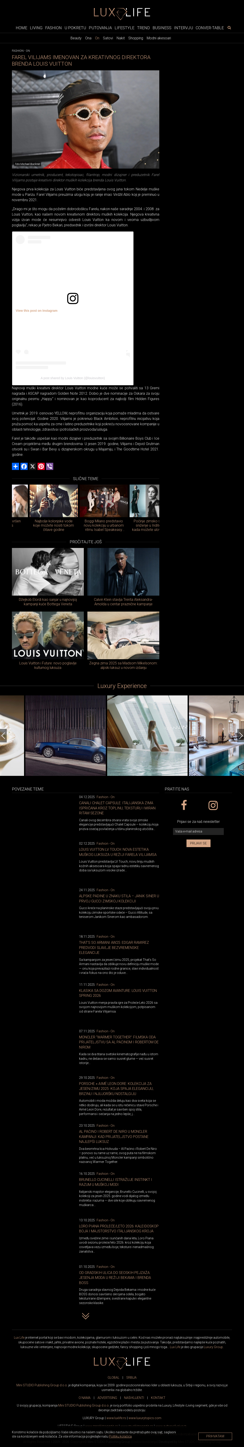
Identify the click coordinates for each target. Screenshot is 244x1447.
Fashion (53, 27)
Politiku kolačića (120, 1436)
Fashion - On (106, 797)
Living (36, 27)
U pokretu (75, 27)
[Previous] (3, 735)
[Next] (240, 735)
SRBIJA (131, 1377)
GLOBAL (113, 1377)
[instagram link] (212, 805)
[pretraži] (229, 28)
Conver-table (210, 27)
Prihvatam (215, 1436)
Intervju (183, 27)
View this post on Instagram (37, 310)
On (97, 38)
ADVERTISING (107, 1398)
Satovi (108, 38)
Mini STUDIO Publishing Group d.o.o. (42, 1385)
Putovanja (100, 27)
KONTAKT (158, 1398)
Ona (88, 38)
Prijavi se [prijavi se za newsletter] (198, 843)
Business (162, 27)
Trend (143, 27)
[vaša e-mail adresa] (198, 831)
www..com (145, 1418)
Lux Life (19, 1337)
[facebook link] (183, 805)
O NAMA (85, 1398)
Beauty (76, 38)
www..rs (116, 1418)
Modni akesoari (159, 38)
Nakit (121, 38)
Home (21, 27)
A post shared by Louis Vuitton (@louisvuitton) (73, 378)
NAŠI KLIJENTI (134, 1398)
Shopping (135, 38)
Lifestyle (124, 27)
